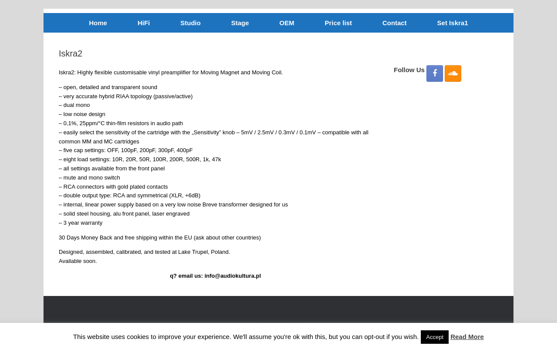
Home (98, 23)
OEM (286, 23)
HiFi (144, 23)
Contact (395, 23)
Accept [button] (434, 337)
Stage (240, 23)
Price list (338, 23)
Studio (191, 23)
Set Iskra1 (452, 23)
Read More (467, 336)
